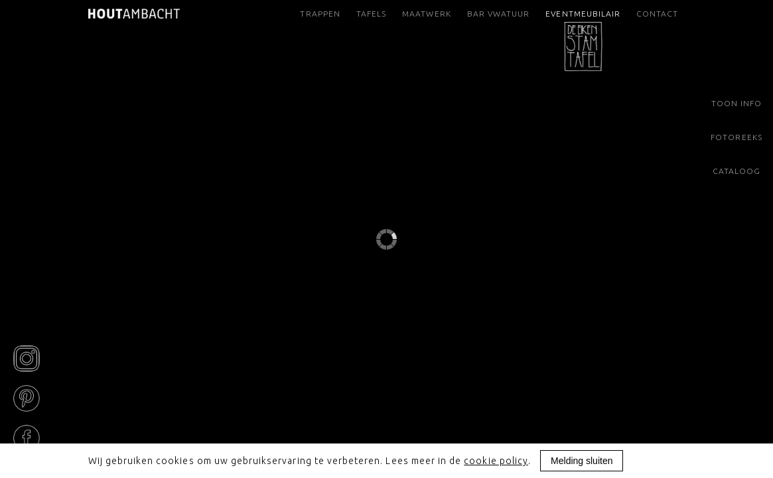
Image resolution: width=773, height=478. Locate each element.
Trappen (320, 13)
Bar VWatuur (498, 13)
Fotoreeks (736, 137)
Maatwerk (426, 13)
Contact (657, 13)
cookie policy (496, 460)
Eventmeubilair (582, 18)
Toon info (736, 103)
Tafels (371, 13)
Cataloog (736, 171)
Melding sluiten (581, 460)
